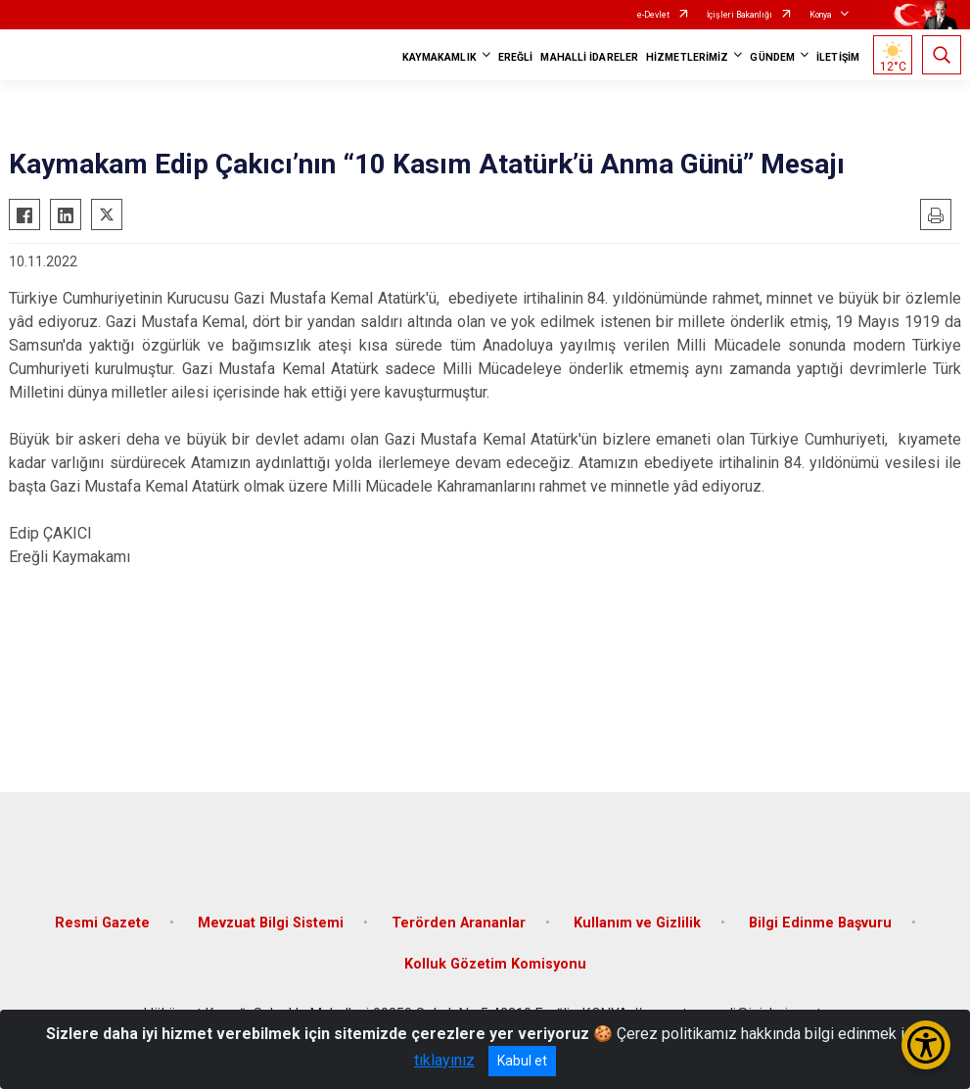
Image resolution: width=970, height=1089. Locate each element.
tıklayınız (444, 1060)
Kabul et (522, 1060)
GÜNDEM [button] (772, 57)
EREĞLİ (515, 57)
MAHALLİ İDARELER (589, 57)
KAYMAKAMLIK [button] (439, 57)
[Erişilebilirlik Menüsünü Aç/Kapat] (925, 1044)
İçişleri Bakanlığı (739, 15)
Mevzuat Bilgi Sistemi (271, 923)
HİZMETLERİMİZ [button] (687, 57)
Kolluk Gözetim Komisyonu (495, 964)
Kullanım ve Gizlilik (637, 923)
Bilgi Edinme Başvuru (820, 923)
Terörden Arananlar (459, 923)
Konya (820, 15)
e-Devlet (653, 15)
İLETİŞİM (837, 57)
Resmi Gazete (102, 923)
